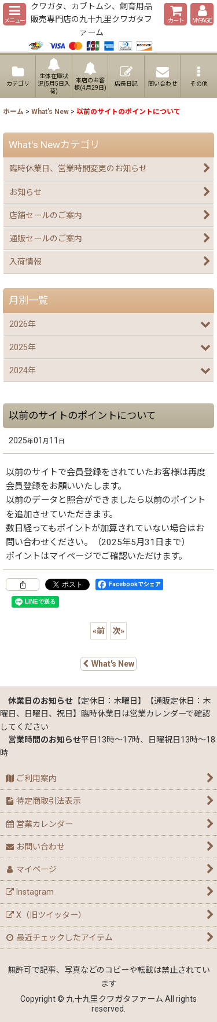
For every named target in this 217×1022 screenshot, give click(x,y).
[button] (14, 14)
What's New (108, 663)
